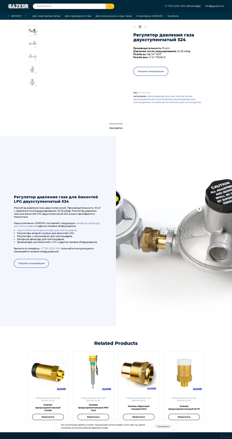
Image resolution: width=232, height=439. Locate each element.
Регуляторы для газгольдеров (183, 102)
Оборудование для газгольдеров (152, 99)
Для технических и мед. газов (114, 16)
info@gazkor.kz (214, 6)
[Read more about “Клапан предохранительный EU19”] (184, 417)
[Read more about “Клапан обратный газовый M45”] (139, 417)
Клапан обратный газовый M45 (138, 407)
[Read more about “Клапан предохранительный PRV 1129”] (93, 417)
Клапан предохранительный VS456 (48, 407)
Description (116, 128)
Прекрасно (163, 426)
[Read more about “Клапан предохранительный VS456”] (48, 417)
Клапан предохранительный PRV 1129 (93, 407)
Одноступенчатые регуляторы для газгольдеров (46, 230)
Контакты (173, 16)
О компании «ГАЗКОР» (149, 16)
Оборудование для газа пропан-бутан (169, 96)
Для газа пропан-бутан (47, 16)
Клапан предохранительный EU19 (184, 407)
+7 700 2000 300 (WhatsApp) (182, 6)
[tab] (116, 128)
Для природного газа (78, 16)
